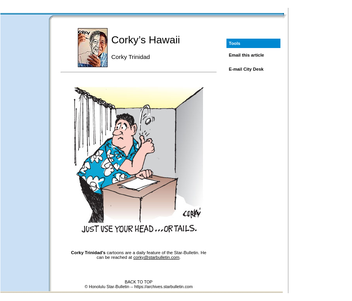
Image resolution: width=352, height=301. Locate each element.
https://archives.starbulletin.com (163, 286)
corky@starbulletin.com (156, 257)
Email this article (246, 55)
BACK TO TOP (139, 282)
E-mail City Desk (246, 69)
